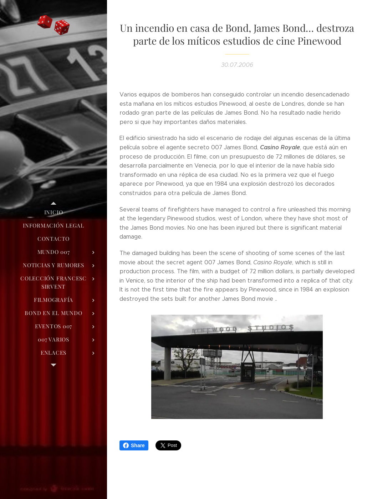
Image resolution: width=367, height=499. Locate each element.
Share (134, 445)
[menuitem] (53, 212)
